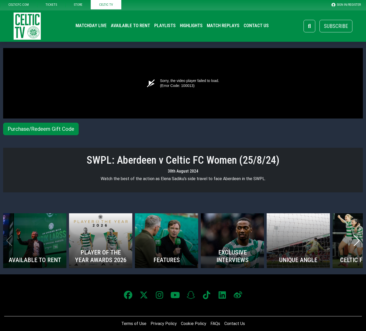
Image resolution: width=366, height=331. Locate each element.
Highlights (191, 25)
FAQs (215, 323)
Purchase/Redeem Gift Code (41, 129)
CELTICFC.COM (18, 5)
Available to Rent (130, 25)
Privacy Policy (164, 323)
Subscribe (336, 26)
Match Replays (223, 25)
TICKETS (51, 5)
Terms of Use (133, 323)
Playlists (165, 25)
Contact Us (256, 25)
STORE (78, 5)
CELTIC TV (106, 5)
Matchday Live (91, 25)
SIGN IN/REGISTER (346, 5)
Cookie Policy (193, 323)
